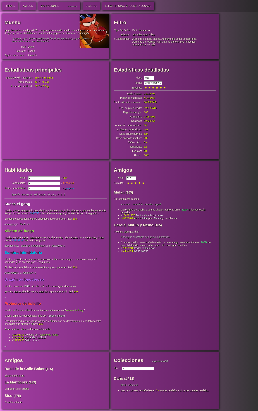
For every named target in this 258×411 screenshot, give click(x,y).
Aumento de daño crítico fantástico (176, 41)
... (5, 297)
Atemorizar (149, 34)
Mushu (158, 218)
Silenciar (137, 34)
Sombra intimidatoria (23, 253)
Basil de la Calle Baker (24, 369)
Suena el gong (17, 204)
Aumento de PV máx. (144, 44)
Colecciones (128, 360)
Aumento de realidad (143, 41)
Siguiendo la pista (14, 376)
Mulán (119, 192)
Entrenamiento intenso (126, 198)
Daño (31, 46)
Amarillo (32, 55)
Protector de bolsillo (22, 304)
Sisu (8, 396)
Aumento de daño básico (146, 38)
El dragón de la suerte (16, 389)
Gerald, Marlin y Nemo (134, 225)
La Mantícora (16, 382)
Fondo (31, 51)
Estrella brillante (13, 402)
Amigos (123, 170)
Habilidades (18, 170)
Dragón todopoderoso (24, 280)
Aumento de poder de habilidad (178, 38)
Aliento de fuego (19, 231)
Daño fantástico (141, 30)
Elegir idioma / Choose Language (128, 5)
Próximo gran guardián (126, 231)
